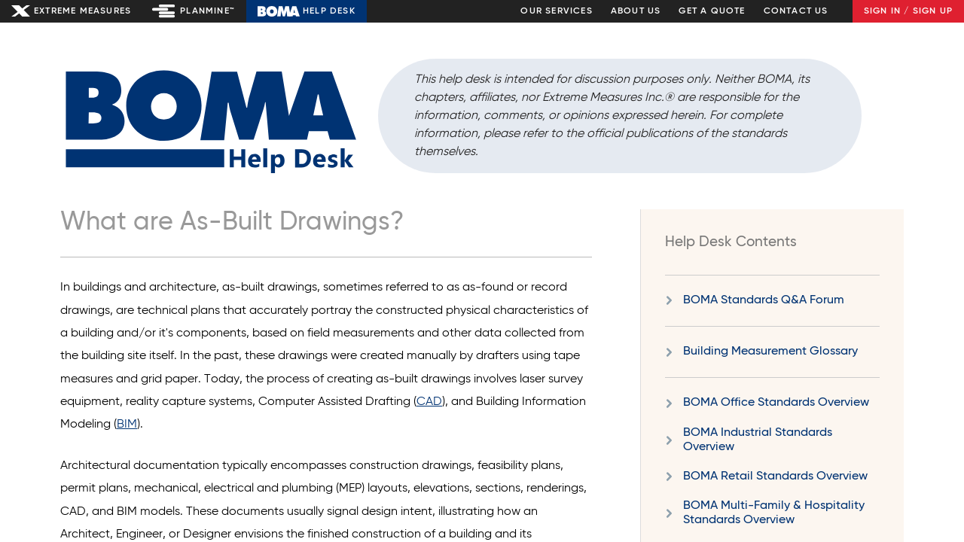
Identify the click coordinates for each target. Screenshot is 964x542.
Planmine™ (207, 11)
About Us (636, 11)
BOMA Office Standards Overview (776, 403)
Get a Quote (712, 11)
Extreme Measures (82, 11)
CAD (429, 402)
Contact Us (796, 11)
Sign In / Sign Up (908, 11)
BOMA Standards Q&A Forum (763, 300)
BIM (127, 425)
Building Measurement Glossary (770, 352)
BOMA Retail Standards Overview (775, 476)
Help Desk (329, 11)
